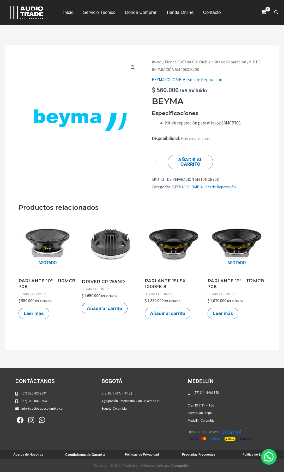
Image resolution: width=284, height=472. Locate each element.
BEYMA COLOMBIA (195, 61)
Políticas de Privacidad (142, 454)
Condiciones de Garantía (85, 454)
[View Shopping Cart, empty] (264, 12)
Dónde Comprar (140, 12)
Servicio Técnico (100, 12)
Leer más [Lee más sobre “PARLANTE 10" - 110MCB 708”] (34, 313)
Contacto (211, 12)
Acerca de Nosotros (28, 454)
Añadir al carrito (190, 162)
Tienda (170, 61)
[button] (276, 12)
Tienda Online (179, 12)
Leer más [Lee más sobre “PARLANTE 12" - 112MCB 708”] (223, 313)
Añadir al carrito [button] (104, 308)
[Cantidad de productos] (157, 161)
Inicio (69, 12)
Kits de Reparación (230, 61)
